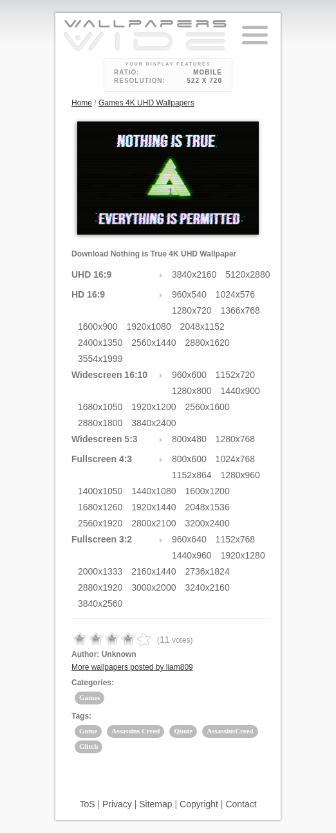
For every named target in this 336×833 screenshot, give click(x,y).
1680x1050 (100, 407)
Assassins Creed (135, 731)
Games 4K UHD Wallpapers (146, 102)
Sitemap (155, 804)
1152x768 (236, 539)
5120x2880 (247, 274)
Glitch (88, 746)
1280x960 (240, 475)
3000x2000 (153, 587)
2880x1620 (207, 342)
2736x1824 (207, 571)
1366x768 (240, 310)
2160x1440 (153, 571)
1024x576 (236, 294)
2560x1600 (207, 407)
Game (88, 731)
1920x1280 (242, 555)
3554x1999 (100, 359)
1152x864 (192, 475)
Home (81, 102)
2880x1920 (100, 587)
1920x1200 (153, 407)
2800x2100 (153, 523)
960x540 (189, 294)
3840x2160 (194, 274)
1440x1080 (153, 491)
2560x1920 (100, 523)
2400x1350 (100, 342)
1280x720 (192, 310)
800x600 (189, 459)
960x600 (189, 375)
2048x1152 (202, 326)
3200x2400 (207, 523)
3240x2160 (207, 587)
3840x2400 (153, 423)
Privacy (117, 804)
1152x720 (236, 375)
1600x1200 (207, 491)
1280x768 (236, 439)
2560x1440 (153, 342)
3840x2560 (100, 603)
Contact (240, 804)
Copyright (199, 804)
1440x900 (240, 391)
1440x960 (192, 555)
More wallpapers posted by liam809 (132, 667)
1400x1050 (100, 491)
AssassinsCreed (230, 731)
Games (89, 697)
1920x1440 (153, 507)
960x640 (189, 539)
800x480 (189, 439)
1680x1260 (100, 507)
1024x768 (236, 459)
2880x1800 (100, 423)
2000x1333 (100, 571)
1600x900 (98, 326)
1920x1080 (148, 326)
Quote (183, 731)
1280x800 (192, 391)
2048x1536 (207, 507)
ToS (87, 804)
